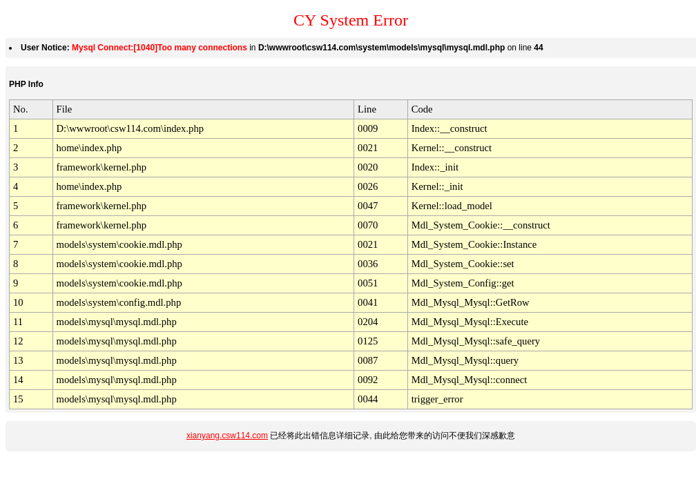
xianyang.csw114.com (227, 435)
